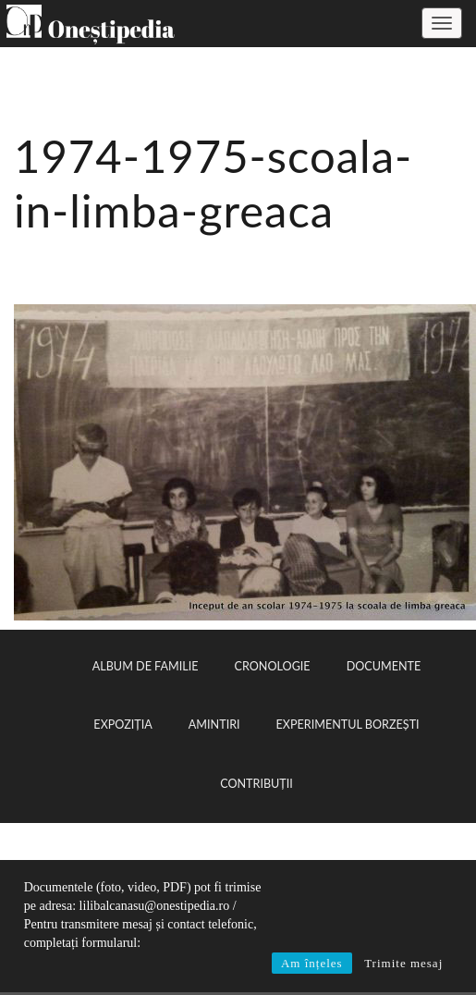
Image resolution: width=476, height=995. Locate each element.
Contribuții (256, 784)
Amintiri (214, 724)
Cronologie (273, 666)
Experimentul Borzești (348, 724)
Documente (384, 666)
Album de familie (145, 666)
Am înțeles (312, 963)
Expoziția (122, 724)
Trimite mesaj (403, 963)
